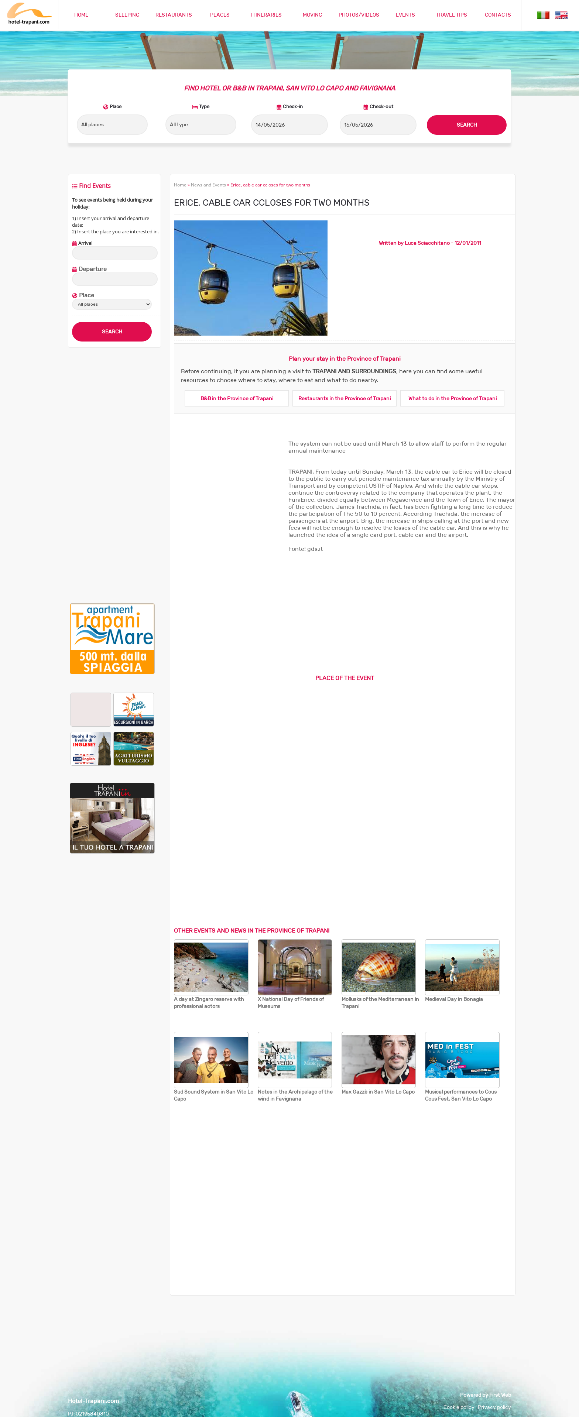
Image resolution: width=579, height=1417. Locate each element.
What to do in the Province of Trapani (452, 398)
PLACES (220, 14)
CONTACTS (498, 14)
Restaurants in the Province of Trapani (344, 398)
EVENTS (405, 14)
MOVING (312, 14)
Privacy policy (494, 1407)
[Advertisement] (112, 475)
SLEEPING (127, 14)
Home (180, 185)
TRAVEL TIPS (451, 14)
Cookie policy (458, 1407)
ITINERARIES (266, 14)
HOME (81, 14)
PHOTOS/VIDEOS (359, 14)
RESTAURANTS (173, 14)
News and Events (208, 185)
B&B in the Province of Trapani (237, 398)
